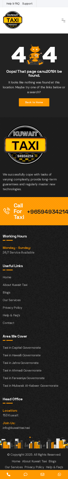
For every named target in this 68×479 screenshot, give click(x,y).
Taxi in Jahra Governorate (21, 363)
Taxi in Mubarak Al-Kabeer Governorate (30, 386)
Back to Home (34, 102)
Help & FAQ (13, 3)
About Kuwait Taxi (15, 285)
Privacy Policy (12, 308)
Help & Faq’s (11, 315)
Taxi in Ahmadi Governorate (22, 370)
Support (27, 3)
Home (7, 277)
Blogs (6, 292)
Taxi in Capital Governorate (22, 348)
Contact (8, 323)
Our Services (12, 300)
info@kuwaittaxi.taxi (16, 428)
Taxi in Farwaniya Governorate (24, 378)
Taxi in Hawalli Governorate (22, 355)
